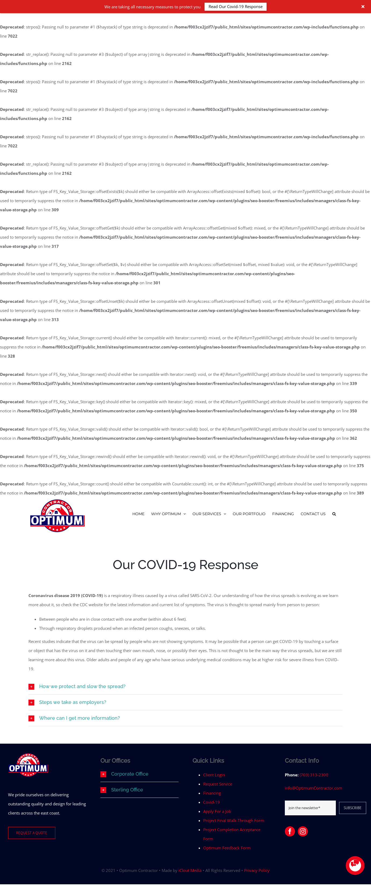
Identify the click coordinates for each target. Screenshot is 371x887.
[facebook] (290, 831)
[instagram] (303, 831)
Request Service (217, 784)
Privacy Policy (257, 870)
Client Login (214, 774)
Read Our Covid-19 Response (236, 6)
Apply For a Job (217, 811)
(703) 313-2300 (314, 774)
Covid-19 (211, 802)
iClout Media (190, 870)
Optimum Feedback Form (227, 847)
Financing (212, 793)
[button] (334, 514)
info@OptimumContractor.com (313, 788)
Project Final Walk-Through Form (233, 820)
